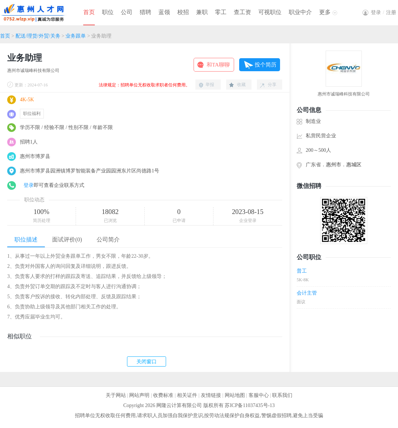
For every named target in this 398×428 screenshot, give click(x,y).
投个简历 (265, 65)
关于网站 (116, 395)
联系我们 (282, 395)
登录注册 (383, 12)
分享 (272, 84)
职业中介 (300, 12)
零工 (220, 12)
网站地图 (235, 395)
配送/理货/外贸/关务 (38, 36)
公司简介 (108, 239)
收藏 (241, 84)
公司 (126, 12)
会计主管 (307, 293)
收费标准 (163, 395)
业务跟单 (75, 36)
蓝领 (164, 12)
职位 (108, 12)
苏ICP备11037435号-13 (250, 405)
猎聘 (145, 12)
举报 (210, 84)
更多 (325, 12)
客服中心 (259, 395)
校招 (183, 12)
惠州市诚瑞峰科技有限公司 (33, 70)
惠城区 (353, 164)
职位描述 (26, 239)
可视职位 (269, 12)
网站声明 (139, 395)
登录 (29, 185)
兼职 (202, 12)
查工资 (242, 12)
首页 (89, 12)
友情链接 (211, 395)
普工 (302, 271)
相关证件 (187, 395)
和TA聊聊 (218, 65)
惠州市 (333, 164)
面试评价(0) (67, 239)
